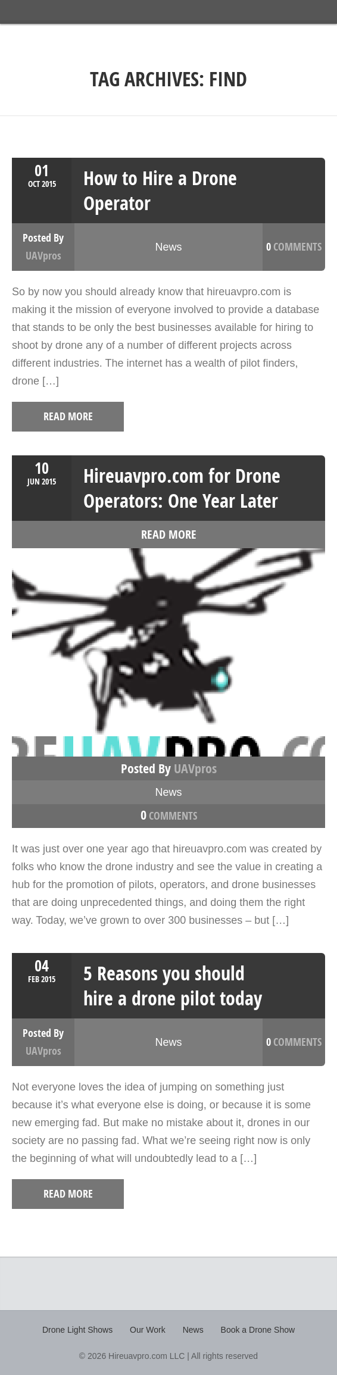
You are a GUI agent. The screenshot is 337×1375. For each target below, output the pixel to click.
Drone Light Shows (77, 1330)
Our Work (148, 1330)
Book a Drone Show (258, 1330)
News (168, 247)
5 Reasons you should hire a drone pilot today (172, 985)
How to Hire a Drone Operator (160, 190)
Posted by (169, 768)
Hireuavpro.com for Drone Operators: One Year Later (181, 488)
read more (60, 416)
